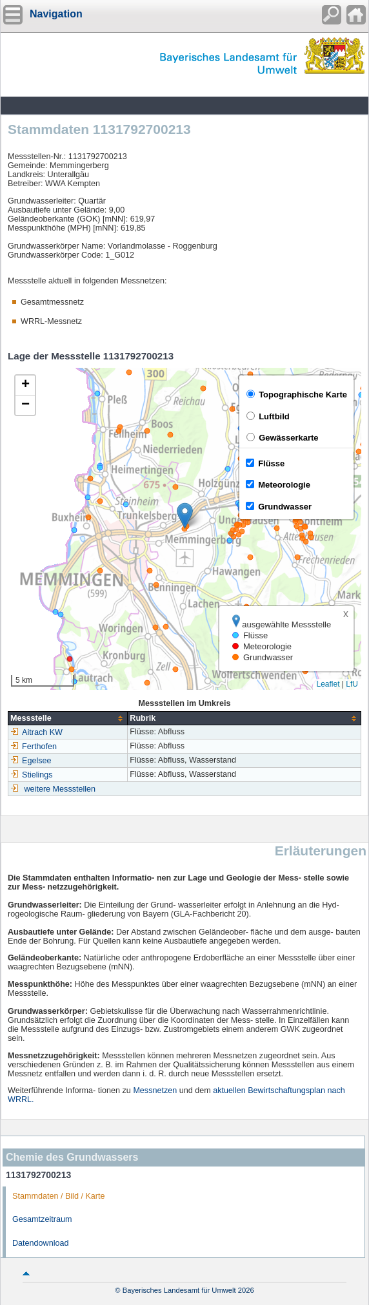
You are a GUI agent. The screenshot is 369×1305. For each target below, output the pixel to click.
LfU (352, 684)
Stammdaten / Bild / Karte (58, 1196)
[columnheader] (68, 718)
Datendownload (40, 1243)
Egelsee (31, 760)
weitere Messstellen (60, 789)
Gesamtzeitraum (42, 1219)
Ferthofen (33, 746)
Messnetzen (155, 1090)
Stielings (31, 774)
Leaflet (327, 684)
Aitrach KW (36, 732)
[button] (185, 515)
